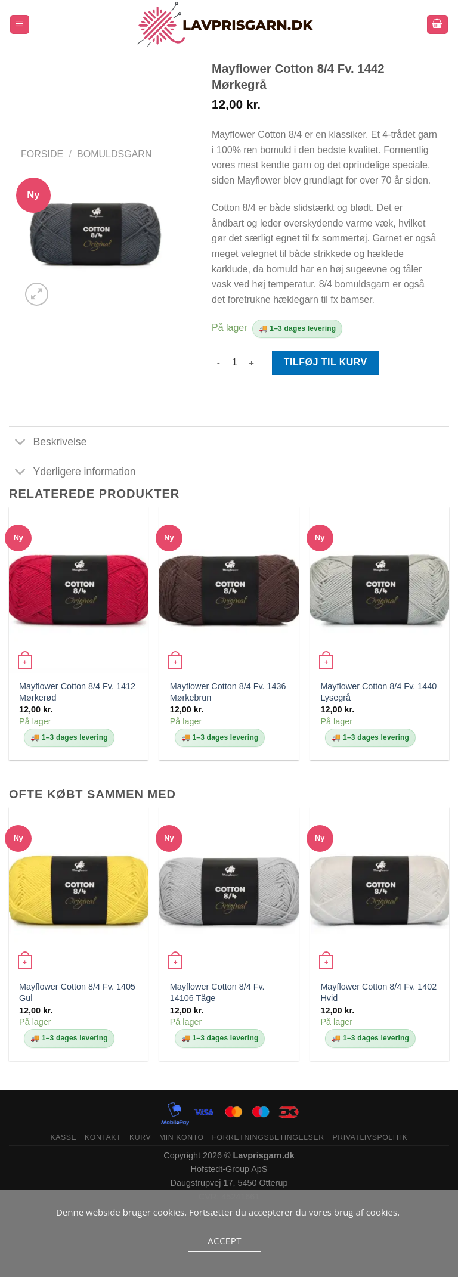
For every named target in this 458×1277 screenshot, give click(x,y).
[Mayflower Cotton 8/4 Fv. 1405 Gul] (78, 890)
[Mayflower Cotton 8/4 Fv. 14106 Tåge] (228, 890)
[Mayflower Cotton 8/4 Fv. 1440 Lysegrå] (379, 590)
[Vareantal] (234, 362)
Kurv (140, 1137)
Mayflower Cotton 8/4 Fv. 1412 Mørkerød (77, 691)
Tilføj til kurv (325, 362)
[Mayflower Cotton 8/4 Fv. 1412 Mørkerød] (78, 590)
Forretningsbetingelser (268, 1137)
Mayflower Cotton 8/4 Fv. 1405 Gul (77, 992)
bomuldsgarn (114, 154)
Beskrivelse (47, 442)
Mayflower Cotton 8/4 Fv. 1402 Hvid (378, 992)
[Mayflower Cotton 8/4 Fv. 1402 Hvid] (379, 890)
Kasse (63, 1137)
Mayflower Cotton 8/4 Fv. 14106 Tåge (217, 992)
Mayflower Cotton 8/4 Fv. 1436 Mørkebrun (228, 691)
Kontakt (103, 1137)
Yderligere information (72, 473)
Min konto (181, 1137)
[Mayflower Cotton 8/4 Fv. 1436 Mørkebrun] (228, 590)
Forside (42, 154)
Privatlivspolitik (369, 1137)
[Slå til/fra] (20, 442)
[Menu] (20, 25)
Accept (225, 1241)
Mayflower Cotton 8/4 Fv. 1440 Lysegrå (378, 691)
